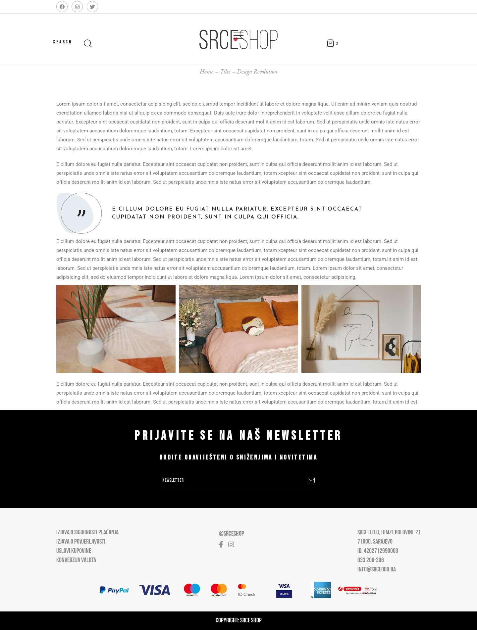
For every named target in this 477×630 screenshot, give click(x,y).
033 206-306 (370, 560)
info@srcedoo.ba (376, 569)
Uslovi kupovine (73, 551)
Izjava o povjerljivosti (80, 542)
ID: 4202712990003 (377, 551)
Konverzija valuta (76, 560)
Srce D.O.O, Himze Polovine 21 (389, 532)
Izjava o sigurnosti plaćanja (87, 532)
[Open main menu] (238, 34)
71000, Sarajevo (375, 542)
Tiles (225, 71)
